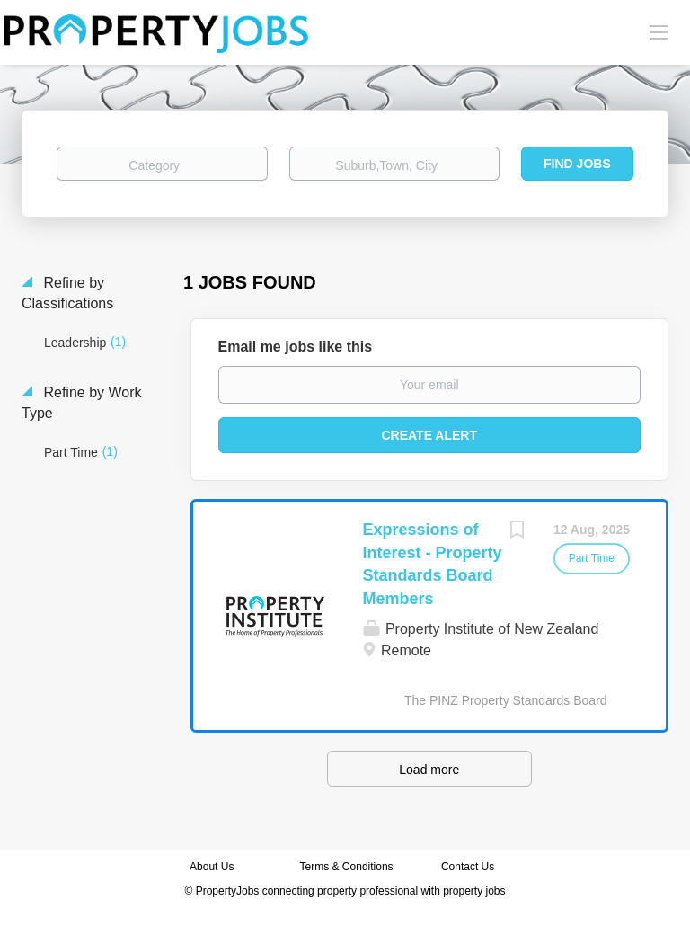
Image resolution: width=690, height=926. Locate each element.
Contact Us (469, 866)
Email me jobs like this (295, 346)
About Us (212, 866)
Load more (429, 769)
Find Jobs (577, 163)
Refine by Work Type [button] (82, 403)
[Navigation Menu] (659, 31)
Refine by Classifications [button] (67, 293)
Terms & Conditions (347, 866)
